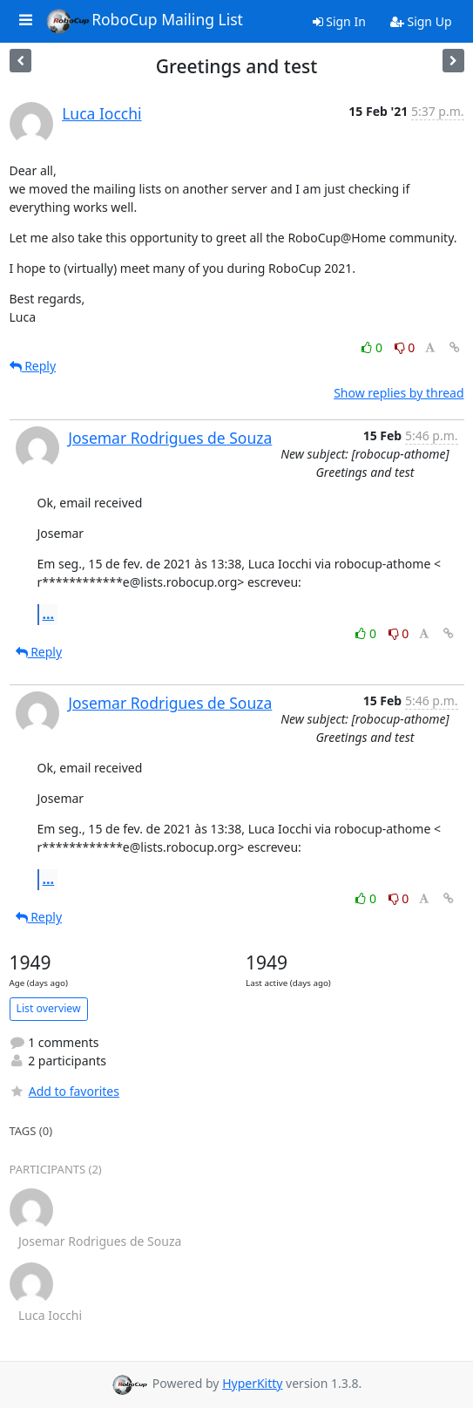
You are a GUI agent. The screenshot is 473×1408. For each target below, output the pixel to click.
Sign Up (421, 21)
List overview (49, 1008)
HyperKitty (252, 1383)
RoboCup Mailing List (144, 21)
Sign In (339, 21)
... (49, 613)
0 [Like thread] (373, 347)
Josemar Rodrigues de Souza (170, 437)
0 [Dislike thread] (405, 347)
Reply (33, 365)
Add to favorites (64, 1091)
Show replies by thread (398, 392)
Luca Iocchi (101, 113)
